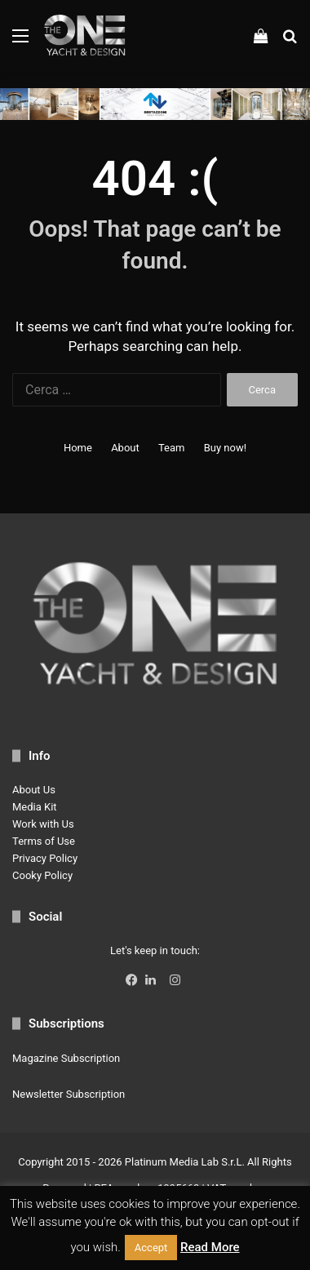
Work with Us (43, 824)
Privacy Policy (45, 858)
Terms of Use (43, 841)
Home (78, 448)
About (125, 448)
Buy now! (225, 448)
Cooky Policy (42, 875)
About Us (33, 790)
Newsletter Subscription (68, 1094)
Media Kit (34, 807)
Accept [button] (151, 1247)
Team (171, 448)
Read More (210, 1247)
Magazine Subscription (66, 1058)
